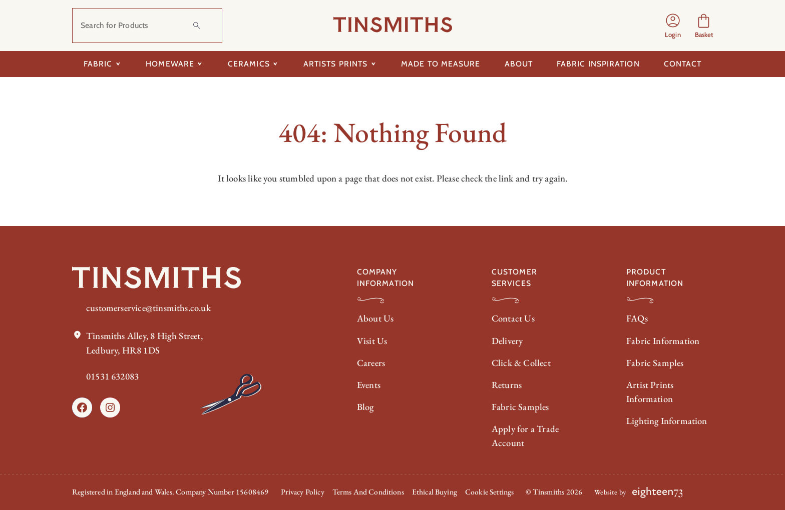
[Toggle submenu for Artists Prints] (373, 64)
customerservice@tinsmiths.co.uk (148, 308)
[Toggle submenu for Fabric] (118, 64)
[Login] (672, 25)
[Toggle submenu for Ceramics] (275, 64)
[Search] (197, 25)
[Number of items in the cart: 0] (703, 26)
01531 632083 (112, 376)
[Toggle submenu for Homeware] (200, 64)
